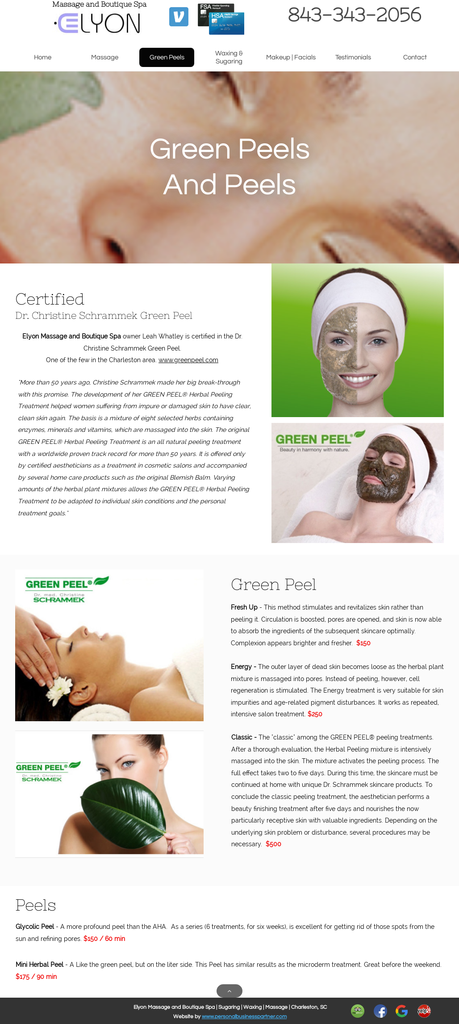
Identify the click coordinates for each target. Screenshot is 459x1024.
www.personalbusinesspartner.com (244, 1017)
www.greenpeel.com (188, 360)
